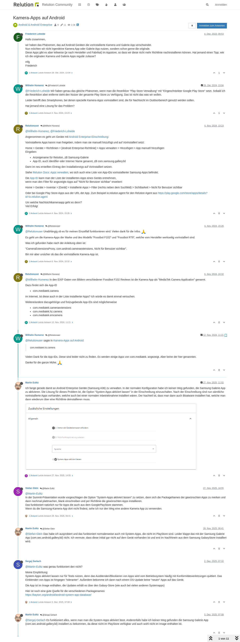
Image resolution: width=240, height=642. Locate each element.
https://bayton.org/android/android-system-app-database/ (58, 594)
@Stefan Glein (47, 529)
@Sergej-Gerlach (35, 620)
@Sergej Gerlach (48, 615)
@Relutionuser (52, 226)
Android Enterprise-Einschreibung (88, 136)
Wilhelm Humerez (34, 85)
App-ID (34, 178)
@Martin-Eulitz (34, 493)
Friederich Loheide (35, 34)
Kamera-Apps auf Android (68, 340)
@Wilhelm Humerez (50, 126)
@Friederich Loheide (55, 86)
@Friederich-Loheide (37, 90)
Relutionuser (32, 125)
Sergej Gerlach (33, 561)
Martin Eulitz (32, 382)
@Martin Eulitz (47, 488)
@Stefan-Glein (34, 533)
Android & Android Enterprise (35, 24)
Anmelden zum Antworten (212, 25)
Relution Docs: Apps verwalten (50, 172)
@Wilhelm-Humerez (37, 131)
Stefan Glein (31, 488)
